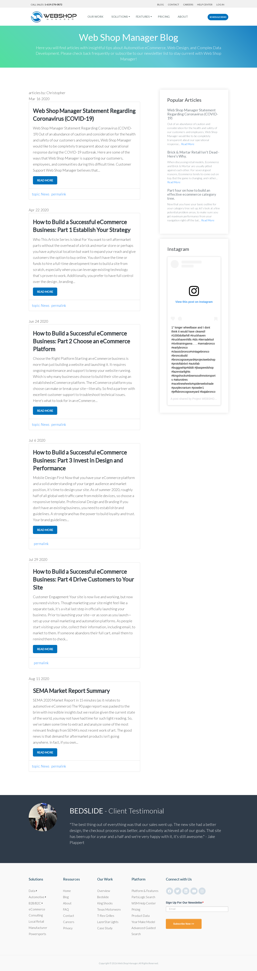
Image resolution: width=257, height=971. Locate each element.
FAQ (66, 909)
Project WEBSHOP (204, 398)
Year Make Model (144, 921)
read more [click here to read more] (45, 180)
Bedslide (103, 897)
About (181, 16)
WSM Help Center (144, 903)
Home (67, 890)
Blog (160, 4)
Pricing (162, 16)
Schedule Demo (218, 17)
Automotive (37, 897)
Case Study (105, 928)
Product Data (141, 915)
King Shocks (105, 903)
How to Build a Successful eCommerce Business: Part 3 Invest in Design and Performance (80, 460)
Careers (188, 4)
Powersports (38, 933)
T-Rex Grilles (105, 915)
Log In (220, 4)
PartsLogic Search (144, 897)
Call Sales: (46, 4)
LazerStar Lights (108, 921)
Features (141, 16)
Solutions (118, 16)
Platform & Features (145, 890)
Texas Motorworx (109, 909)
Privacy (68, 928)
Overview (104, 890)
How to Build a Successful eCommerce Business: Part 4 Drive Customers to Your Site (83, 579)
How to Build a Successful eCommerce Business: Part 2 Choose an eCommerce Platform (81, 341)
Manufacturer (38, 927)
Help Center (204, 4)
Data (32, 890)
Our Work (94, 16)
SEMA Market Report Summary (71, 690)
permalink (60, 194)
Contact (173, 4)
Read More (187, 144)
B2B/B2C (35, 903)
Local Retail (37, 921)
